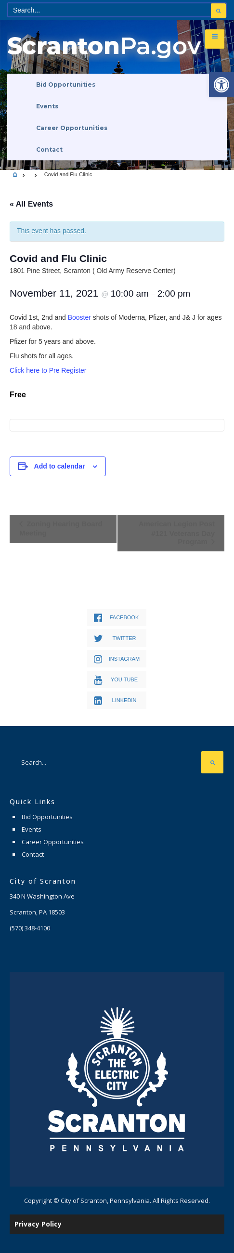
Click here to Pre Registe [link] (47, 370)
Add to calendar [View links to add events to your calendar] (59, 466)
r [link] (85, 370)
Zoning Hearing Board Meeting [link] (61, 528)
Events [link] (47, 106)
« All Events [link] (31, 204)
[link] (221, 84)
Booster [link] (79, 317)
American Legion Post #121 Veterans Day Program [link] (177, 533)
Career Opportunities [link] (71, 127)
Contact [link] (49, 149)
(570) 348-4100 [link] (30, 928)
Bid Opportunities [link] (65, 84)
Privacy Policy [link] (38, 1223)
